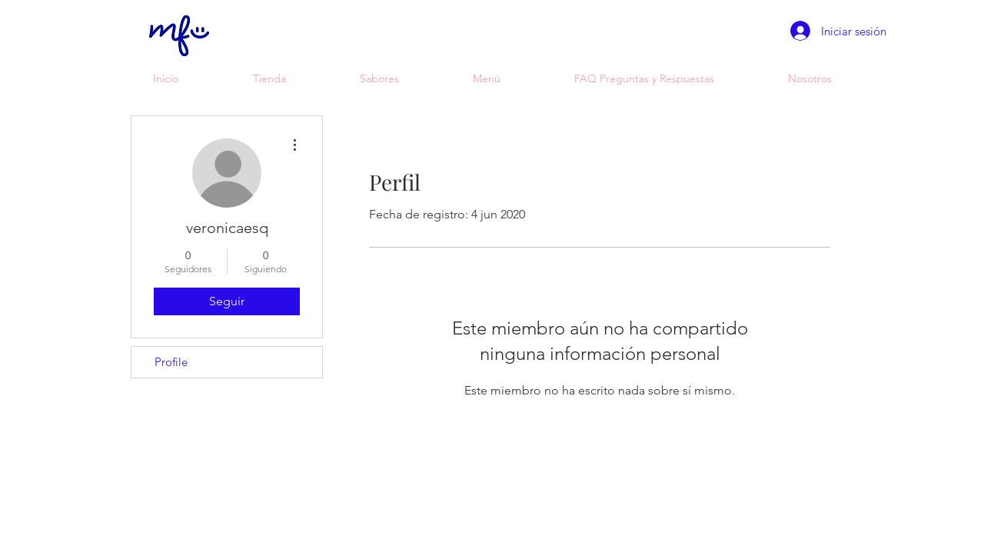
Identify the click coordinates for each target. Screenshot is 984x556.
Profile (171, 362)
